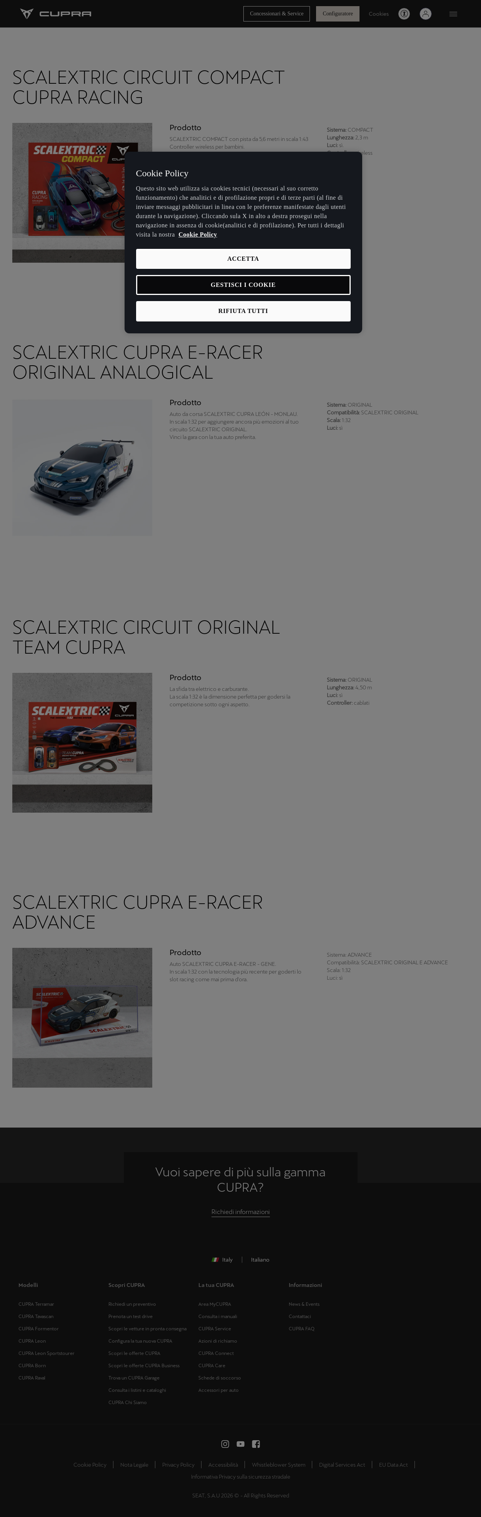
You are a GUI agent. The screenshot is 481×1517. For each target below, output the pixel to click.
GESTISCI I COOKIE (243, 285)
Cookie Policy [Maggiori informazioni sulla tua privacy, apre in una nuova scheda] (197, 234)
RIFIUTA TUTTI (243, 311)
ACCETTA (243, 258)
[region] (243, 242)
